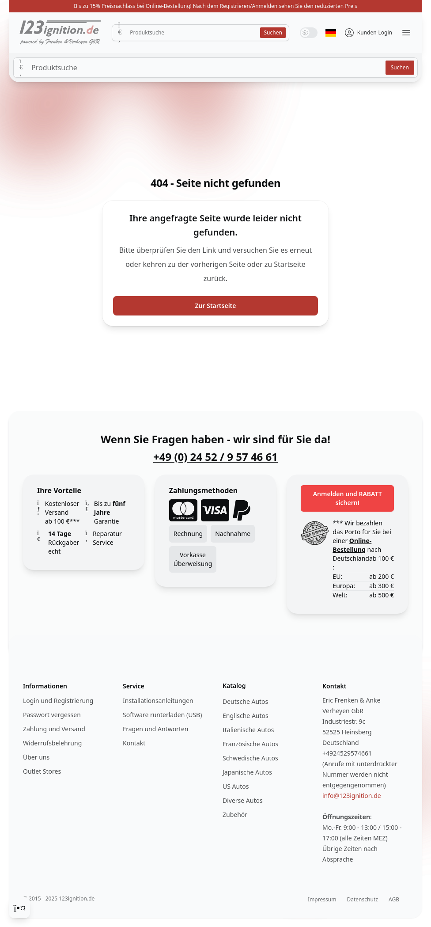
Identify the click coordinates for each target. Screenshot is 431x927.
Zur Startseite (215, 305)
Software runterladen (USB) (162, 714)
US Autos (236, 786)
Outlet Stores (42, 771)
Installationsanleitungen (158, 700)
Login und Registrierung (58, 700)
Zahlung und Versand (54, 729)
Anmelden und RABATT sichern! (347, 498)
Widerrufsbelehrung (52, 743)
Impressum (322, 899)
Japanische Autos (247, 772)
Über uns (36, 757)
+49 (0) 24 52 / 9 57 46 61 (215, 457)
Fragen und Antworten (155, 729)
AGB (394, 899)
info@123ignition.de (351, 795)
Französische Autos (250, 744)
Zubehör (235, 814)
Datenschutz (362, 899)
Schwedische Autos (250, 758)
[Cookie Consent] (19, 907)
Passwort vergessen (52, 714)
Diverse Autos (243, 800)
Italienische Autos (248, 730)
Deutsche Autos (245, 701)
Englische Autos (245, 715)
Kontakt (134, 743)
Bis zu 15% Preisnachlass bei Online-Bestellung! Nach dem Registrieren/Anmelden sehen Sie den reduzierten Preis (215, 6)
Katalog (234, 685)
